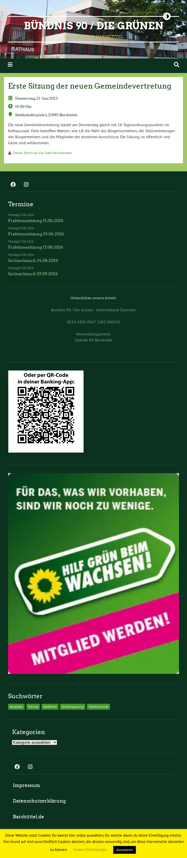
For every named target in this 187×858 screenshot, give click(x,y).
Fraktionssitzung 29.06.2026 (36, 234)
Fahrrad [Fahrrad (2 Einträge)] (33, 706)
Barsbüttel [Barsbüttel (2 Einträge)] (16, 706)
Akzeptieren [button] (124, 850)
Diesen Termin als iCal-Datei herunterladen (42, 153)
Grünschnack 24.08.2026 (33, 260)
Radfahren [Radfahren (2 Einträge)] (50, 706)
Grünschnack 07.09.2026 (33, 273)
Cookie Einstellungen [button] (90, 849)
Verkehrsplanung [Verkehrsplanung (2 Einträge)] (72, 706)
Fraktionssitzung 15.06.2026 (35, 220)
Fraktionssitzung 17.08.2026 (35, 247)
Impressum (26, 785)
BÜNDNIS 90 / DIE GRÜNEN (93, 26)
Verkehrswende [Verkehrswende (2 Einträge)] (98, 706)
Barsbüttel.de (28, 817)
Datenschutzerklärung (39, 801)
